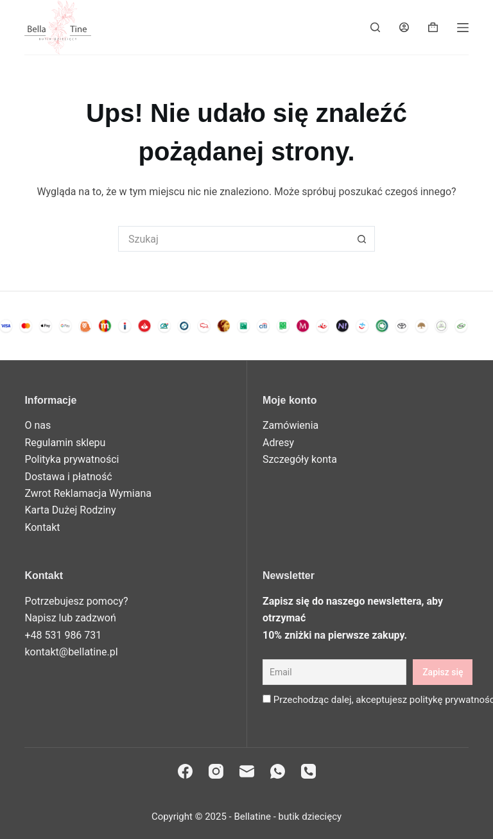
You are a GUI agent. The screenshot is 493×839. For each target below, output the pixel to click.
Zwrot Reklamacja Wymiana (87, 493)
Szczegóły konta (300, 459)
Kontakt (42, 527)
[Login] (404, 27)
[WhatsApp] (277, 771)
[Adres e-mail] (246, 771)
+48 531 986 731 (62, 635)
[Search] (375, 27)
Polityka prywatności (71, 459)
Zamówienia (290, 425)
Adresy (278, 443)
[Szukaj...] (233, 239)
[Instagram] (216, 771)
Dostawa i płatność (68, 477)
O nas (37, 425)
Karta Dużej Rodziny (70, 510)
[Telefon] (308, 771)
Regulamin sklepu (64, 443)
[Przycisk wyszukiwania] (362, 239)
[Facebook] (185, 771)
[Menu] (463, 27)
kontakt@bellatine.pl (70, 652)
